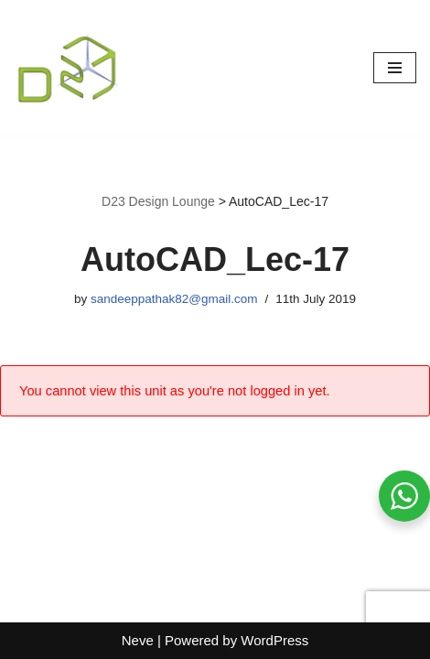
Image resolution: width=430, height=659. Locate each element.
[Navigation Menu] (394, 67)
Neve (138, 640)
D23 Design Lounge (158, 201)
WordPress (274, 640)
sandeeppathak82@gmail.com (174, 299)
